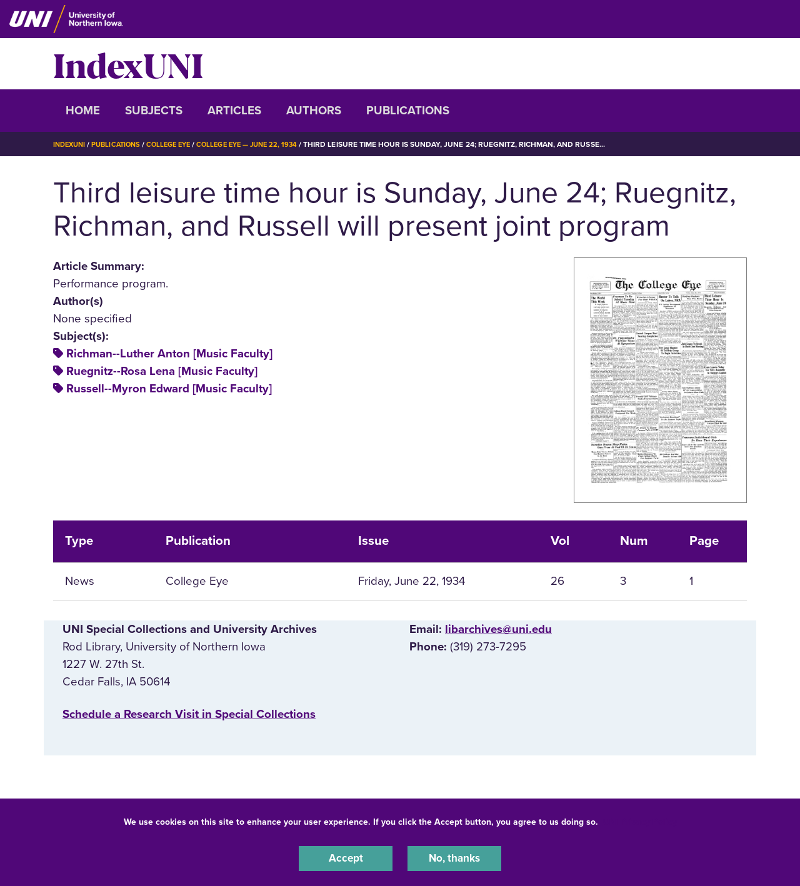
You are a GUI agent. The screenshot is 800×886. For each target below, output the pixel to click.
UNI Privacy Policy (640, 819)
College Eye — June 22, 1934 (262, 144)
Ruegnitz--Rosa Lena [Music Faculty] (162, 371)
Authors (313, 110)
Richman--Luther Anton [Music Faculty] (169, 354)
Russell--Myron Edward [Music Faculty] (169, 389)
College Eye (178, 144)
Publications (407, 110)
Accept (346, 857)
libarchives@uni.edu (498, 629)
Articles (234, 110)
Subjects (153, 110)
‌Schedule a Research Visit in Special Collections (189, 714)
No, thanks (454, 857)
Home (83, 110)
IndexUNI (128, 63)
